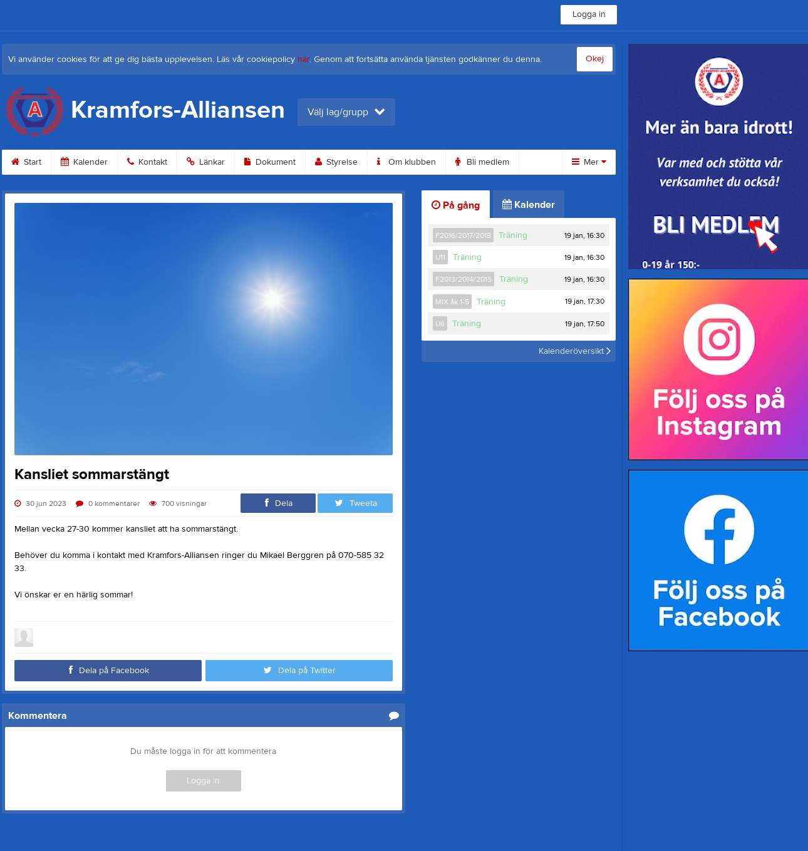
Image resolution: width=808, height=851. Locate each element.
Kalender (84, 162)
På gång (456, 205)
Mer (589, 162)
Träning (513, 235)
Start (26, 162)
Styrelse (336, 162)
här (303, 59)
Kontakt (147, 162)
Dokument (270, 162)
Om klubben (406, 162)
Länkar (206, 162)
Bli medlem (482, 162)
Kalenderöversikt (575, 351)
